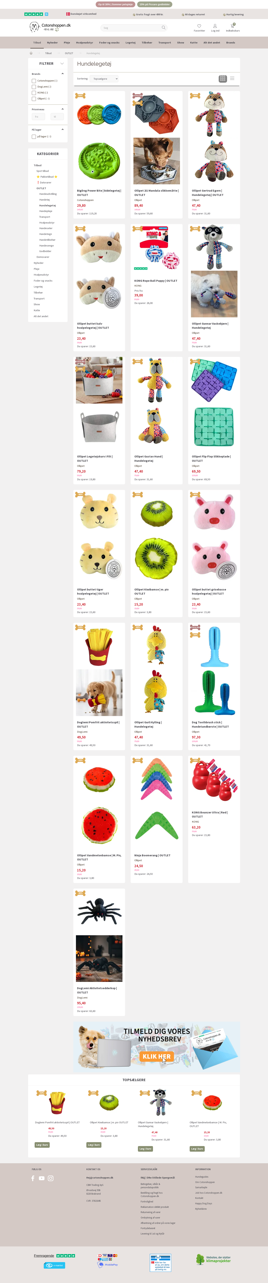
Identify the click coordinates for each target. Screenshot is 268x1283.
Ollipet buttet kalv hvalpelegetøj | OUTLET (93, 326)
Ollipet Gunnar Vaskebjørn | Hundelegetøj (210, 326)
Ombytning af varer (150, 1217)
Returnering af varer (150, 1212)
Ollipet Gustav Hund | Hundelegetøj (148, 458)
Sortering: (82, 78)
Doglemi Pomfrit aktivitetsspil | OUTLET (98, 724)
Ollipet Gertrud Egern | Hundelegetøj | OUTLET (208, 193)
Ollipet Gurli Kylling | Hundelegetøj (148, 724)
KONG (137, 285)
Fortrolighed (147, 1201)
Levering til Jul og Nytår (152, 1233)
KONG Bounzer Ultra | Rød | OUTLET (210, 814)
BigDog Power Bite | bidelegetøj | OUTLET (99, 193)
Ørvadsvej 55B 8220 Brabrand (93, 1192)
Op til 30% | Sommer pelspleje (115, 4)
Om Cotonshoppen (205, 1182)
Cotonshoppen (85, 200)
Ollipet (138, 200)
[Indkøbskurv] (232, 26)
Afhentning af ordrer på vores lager (158, 1223)
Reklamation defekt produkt (155, 1207)
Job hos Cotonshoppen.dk (208, 1192)
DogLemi (82, 731)
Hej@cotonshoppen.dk (99, 1177)
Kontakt (199, 1198)
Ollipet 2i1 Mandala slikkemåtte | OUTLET (156, 193)
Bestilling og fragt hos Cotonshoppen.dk (151, 1194)
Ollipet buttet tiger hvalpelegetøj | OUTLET (93, 591)
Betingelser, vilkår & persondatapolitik (150, 1185)
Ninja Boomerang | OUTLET (152, 855)
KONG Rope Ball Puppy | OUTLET (155, 280)
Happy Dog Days (203, 1203)
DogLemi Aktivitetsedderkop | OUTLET (97, 990)
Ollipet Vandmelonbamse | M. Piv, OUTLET (99, 857)
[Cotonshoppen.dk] (50, 27)
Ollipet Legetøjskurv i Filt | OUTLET (95, 458)
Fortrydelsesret (148, 1228)
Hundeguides (201, 1176)
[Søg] (164, 28)
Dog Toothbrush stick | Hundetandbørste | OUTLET (210, 724)
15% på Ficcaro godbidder (155, 4)
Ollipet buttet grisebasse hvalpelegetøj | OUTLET (209, 591)
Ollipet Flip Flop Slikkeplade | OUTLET (211, 458)
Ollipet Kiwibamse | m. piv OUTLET (151, 591)
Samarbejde (201, 1187)
